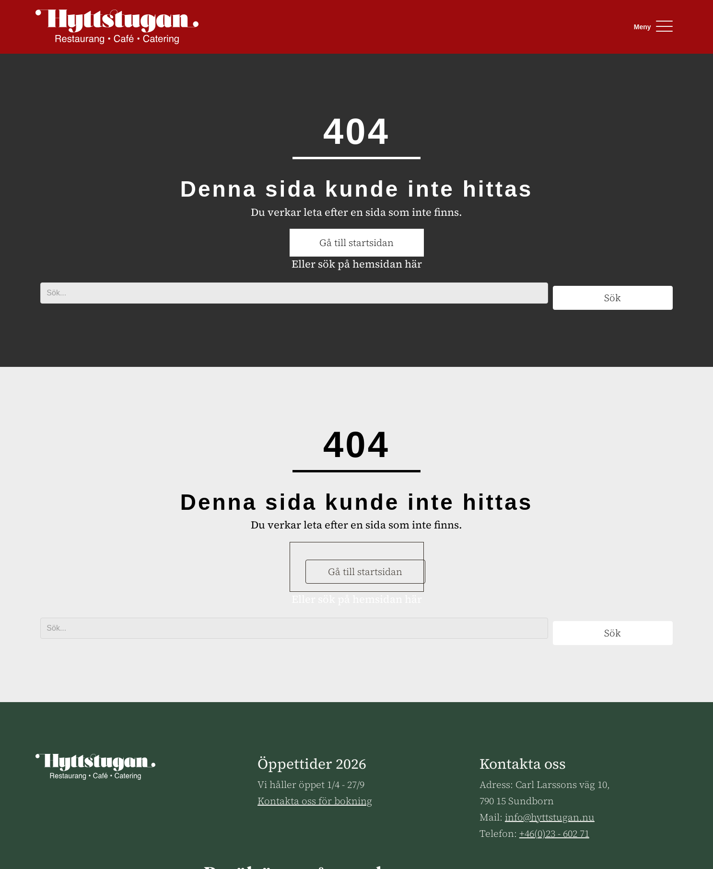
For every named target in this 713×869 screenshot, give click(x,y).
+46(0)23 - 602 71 (554, 833)
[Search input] (294, 293)
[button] (651, 26)
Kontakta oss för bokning (314, 801)
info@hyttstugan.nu (550, 817)
